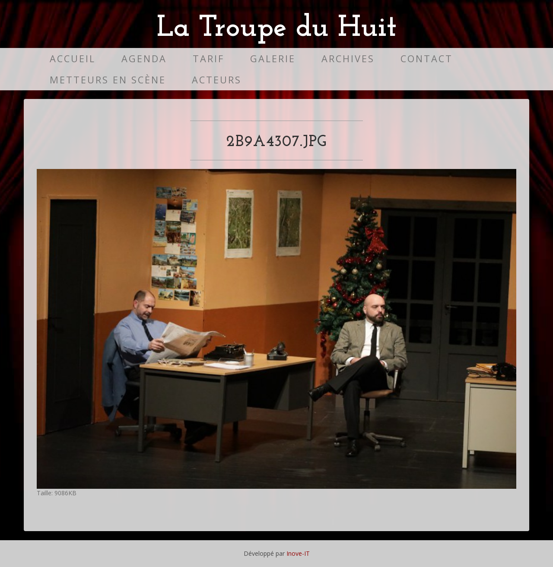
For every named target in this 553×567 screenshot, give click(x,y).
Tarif (208, 58)
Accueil (72, 58)
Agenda (144, 58)
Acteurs (217, 79)
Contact (426, 58)
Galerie (273, 58)
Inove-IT (298, 553)
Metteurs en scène (108, 79)
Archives (348, 58)
